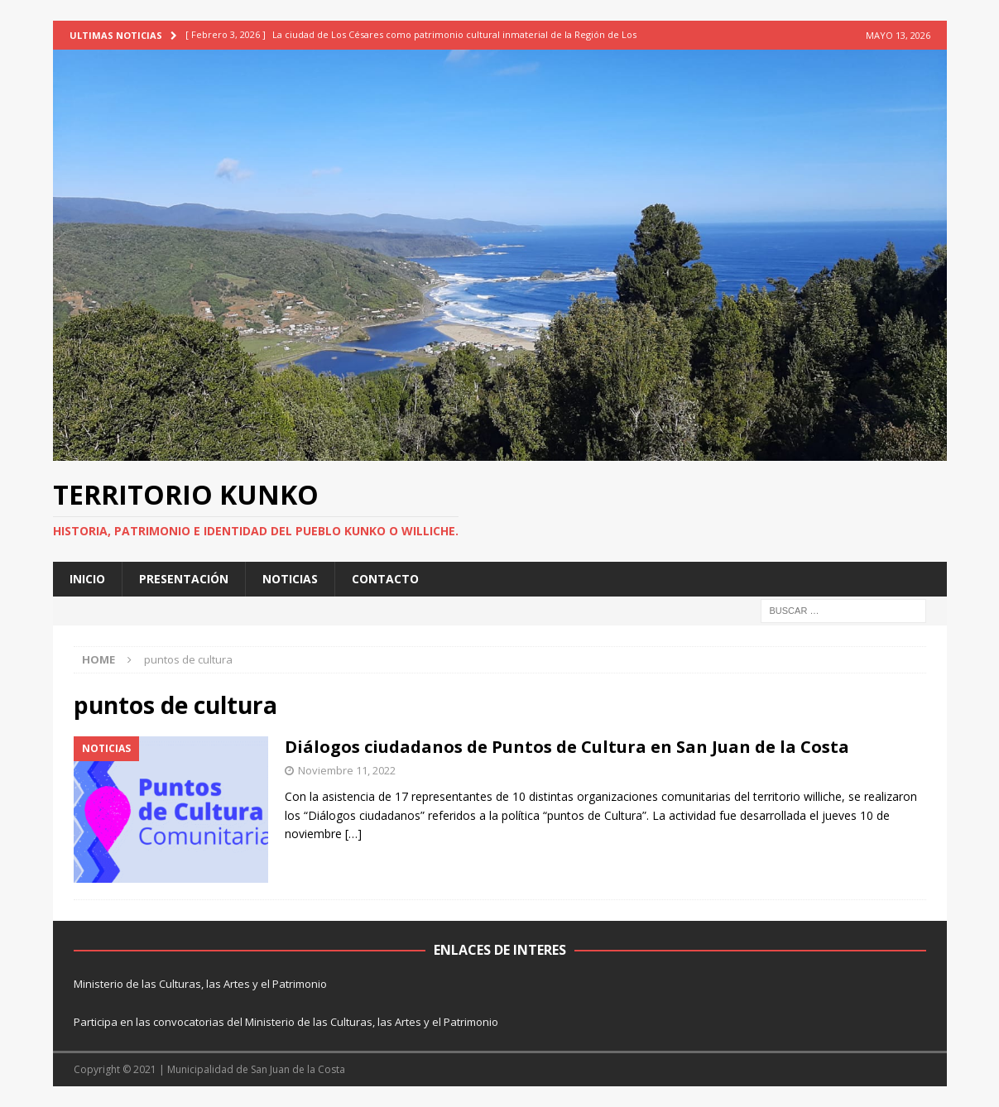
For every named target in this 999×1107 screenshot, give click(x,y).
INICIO (87, 579)
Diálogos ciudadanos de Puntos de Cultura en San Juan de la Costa (567, 747)
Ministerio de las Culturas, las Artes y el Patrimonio (200, 983)
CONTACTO (385, 579)
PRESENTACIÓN (183, 579)
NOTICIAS (290, 579)
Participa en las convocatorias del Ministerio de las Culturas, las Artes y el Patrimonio (286, 1021)
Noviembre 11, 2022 (347, 770)
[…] (353, 833)
